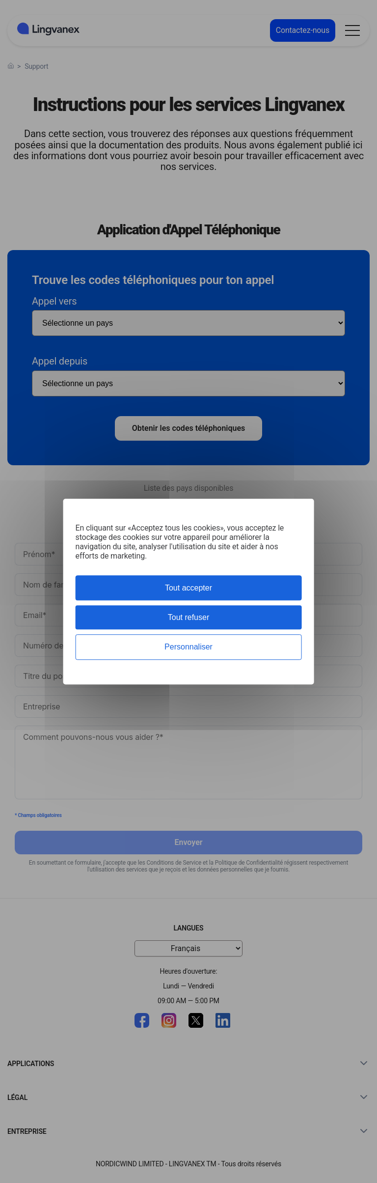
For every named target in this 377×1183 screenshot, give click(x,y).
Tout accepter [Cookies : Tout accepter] (188, 588)
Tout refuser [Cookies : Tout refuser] (188, 617)
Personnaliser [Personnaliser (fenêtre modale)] (188, 647)
